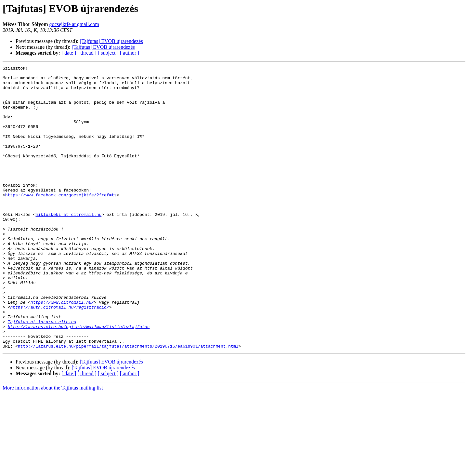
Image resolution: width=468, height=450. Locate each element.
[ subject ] (108, 53)
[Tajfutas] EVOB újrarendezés (111, 41)
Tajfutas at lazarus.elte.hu (42, 373)
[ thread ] (87, 53)
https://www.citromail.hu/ (62, 350)
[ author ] (129, 53)
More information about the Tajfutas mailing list (53, 444)
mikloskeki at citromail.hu (68, 244)
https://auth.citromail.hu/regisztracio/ (59, 356)
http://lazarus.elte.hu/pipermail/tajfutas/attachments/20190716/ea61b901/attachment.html (128, 402)
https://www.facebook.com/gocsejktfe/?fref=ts (61, 221)
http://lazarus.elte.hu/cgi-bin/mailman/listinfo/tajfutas (79, 379)
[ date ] (68, 53)
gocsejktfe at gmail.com (74, 24)
